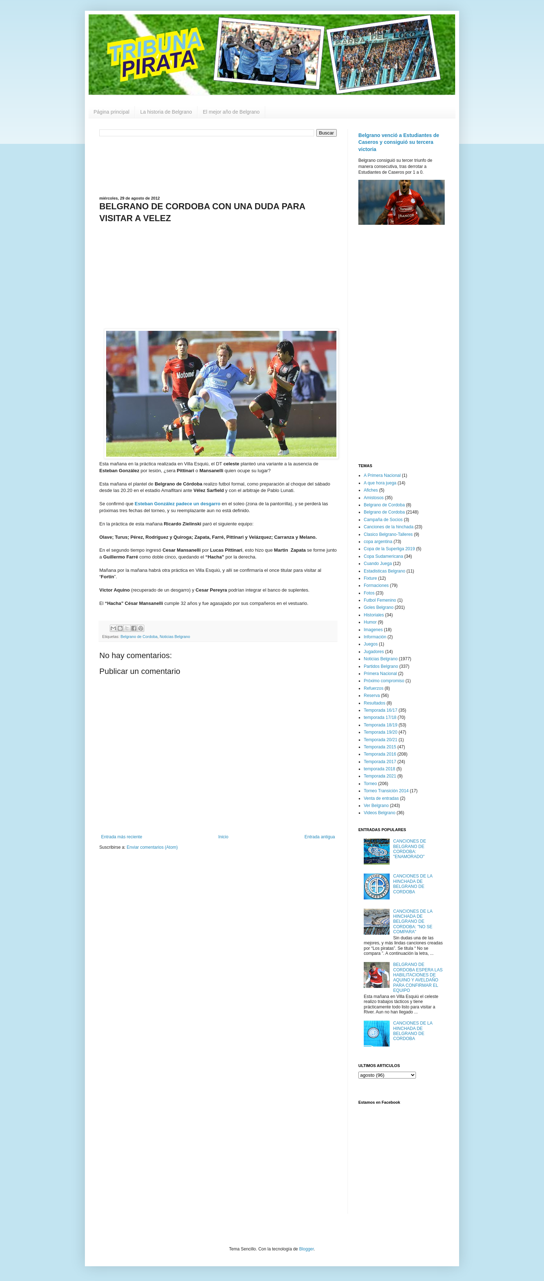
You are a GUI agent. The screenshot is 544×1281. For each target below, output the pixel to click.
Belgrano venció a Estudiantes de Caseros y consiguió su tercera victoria (398, 142)
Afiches (371, 490)
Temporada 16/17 (380, 710)
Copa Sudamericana (383, 556)
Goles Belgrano (379, 607)
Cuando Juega (378, 563)
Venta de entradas (381, 798)
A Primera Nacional (382, 475)
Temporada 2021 (380, 776)
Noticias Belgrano (175, 636)
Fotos (369, 593)
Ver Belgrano (376, 805)
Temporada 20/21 (380, 739)
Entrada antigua (319, 836)
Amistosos (374, 497)
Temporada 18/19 (380, 725)
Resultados (374, 703)
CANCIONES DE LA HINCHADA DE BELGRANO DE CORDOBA (412, 884)
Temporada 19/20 (380, 732)
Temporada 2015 (380, 746)
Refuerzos (374, 688)
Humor (370, 622)
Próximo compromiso (384, 680)
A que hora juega (380, 482)
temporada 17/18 (380, 717)
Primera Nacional (380, 673)
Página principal (112, 112)
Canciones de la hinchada (388, 526)
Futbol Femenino (380, 600)
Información (375, 636)
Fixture (370, 578)
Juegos (371, 644)
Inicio (223, 836)
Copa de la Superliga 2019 (389, 548)
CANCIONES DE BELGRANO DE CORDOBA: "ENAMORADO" (409, 849)
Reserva (372, 695)
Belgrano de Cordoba (139, 636)
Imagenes (373, 629)
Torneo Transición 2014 (386, 790)
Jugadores (374, 651)
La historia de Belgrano (166, 112)
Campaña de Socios (383, 519)
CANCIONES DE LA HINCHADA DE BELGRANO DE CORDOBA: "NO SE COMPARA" (412, 922)
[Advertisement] (218, 165)
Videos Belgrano (379, 812)
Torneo (370, 783)
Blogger (306, 1249)
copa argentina (378, 541)
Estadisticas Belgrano (384, 571)
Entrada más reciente (121, 836)
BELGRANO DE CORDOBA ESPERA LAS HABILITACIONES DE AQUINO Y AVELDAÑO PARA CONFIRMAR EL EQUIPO (418, 977)
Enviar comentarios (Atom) (152, 847)
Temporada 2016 (380, 754)
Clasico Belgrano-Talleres (388, 534)
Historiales (374, 614)
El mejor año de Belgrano (231, 112)
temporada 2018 (379, 768)
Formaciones (376, 585)
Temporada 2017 (380, 761)
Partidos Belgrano (381, 666)
